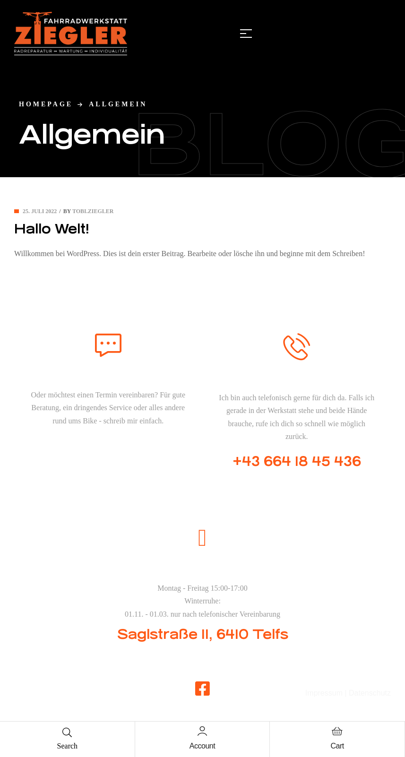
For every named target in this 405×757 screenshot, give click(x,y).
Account (202, 746)
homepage (46, 104)
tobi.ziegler (92, 211)
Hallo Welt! (51, 229)
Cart (337, 746)
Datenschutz (370, 693)
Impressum (324, 693)
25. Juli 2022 (40, 211)
